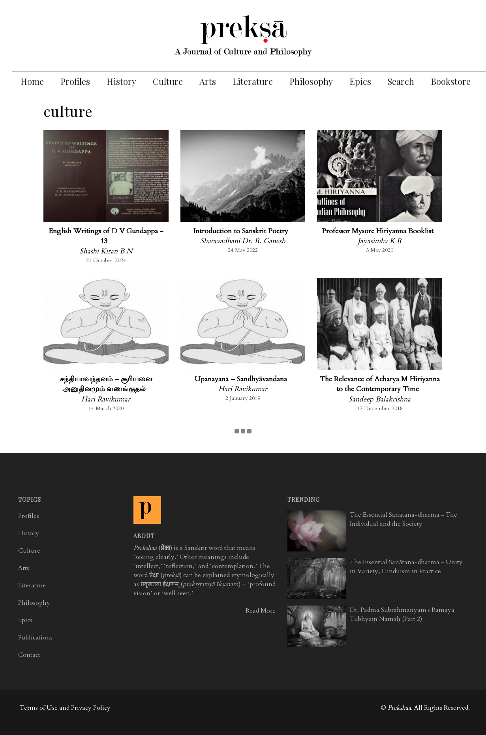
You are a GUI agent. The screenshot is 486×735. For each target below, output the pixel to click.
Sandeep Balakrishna (380, 399)
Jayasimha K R (380, 241)
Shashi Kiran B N (106, 251)
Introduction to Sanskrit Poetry (240, 231)
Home (32, 81)
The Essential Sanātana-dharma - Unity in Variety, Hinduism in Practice (406, 567)
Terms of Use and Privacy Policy (65, 707)
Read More (261, 610)
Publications (35, 637)
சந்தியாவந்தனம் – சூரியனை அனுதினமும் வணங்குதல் (106, 384)
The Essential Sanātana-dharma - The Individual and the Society (403, 519)
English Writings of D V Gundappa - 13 (106, 236)
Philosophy (311, 81)
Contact (29, 655)
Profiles (75, 81)
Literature (253, 81)
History (121, 81)
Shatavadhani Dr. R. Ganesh (242, 241)
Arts (207, 81)
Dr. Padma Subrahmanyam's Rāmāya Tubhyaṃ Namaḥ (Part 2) (402, 614)
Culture (168, 81)
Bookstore (451, 81)
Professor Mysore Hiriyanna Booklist (377, 231)
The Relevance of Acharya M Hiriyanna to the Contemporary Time (380, 384)
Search (401, 81)
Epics (360, 81)
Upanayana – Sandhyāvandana (241, 379)
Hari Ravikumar (105, 399)
